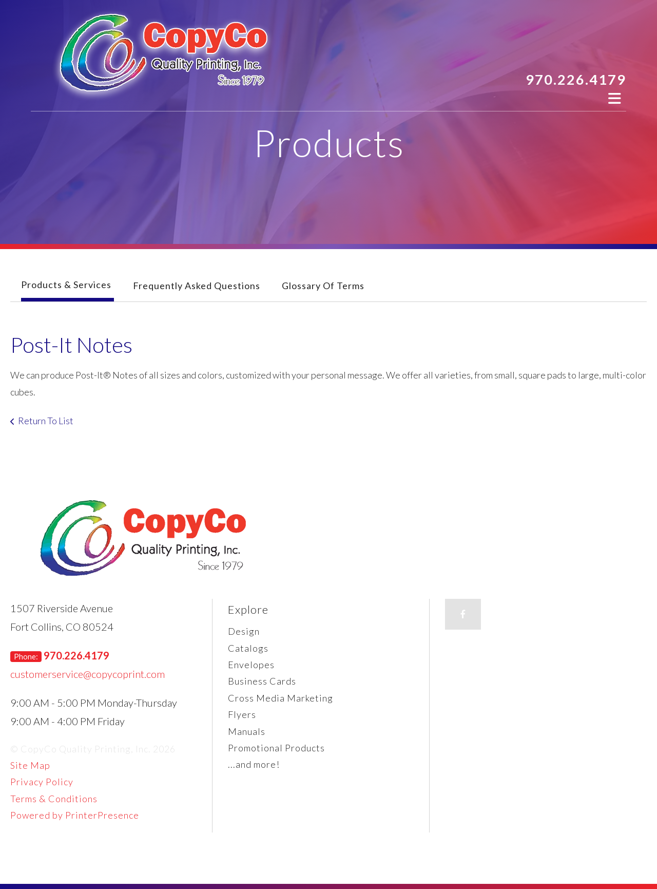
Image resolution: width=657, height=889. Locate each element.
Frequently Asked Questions (196, 285)
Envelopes (251, 664)
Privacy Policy (41, 781)
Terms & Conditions (54, 798)
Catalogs (248, 648)
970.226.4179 (576, 79)
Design (244, 631)
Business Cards (262, 681)
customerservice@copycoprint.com (87, 674)
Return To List (45, 420)
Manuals (246, 731)
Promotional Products (276, 747)
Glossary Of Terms (323, 285)
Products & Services (66, 284)
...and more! (254, 764)
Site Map (30, 765)
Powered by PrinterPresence (74, 815)
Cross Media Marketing (280, 698)
